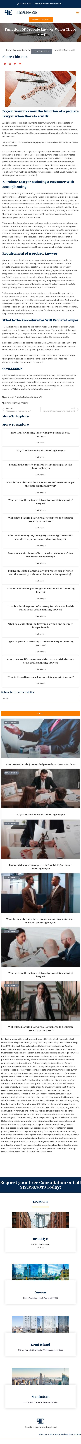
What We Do (55, 1434)
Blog (71, 1434)
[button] (77, 12)
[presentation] (19, 706)
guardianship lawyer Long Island (44, 1145)
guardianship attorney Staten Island (60, 1141)
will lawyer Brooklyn (55, 1100)
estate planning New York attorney (50, 1128)
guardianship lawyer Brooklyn (15, 1145)
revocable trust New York (59, 1090)
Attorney (9, 397)
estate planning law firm (27, 13)
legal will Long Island (10, 1039)
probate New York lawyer (23, 1083)
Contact (77, 1434)
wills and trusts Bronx (17, 1107)
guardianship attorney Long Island (17, 1138)
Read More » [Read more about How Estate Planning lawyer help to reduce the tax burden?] (41, 443)
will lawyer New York (16, 1104)
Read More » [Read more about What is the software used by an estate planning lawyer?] (41, 684)
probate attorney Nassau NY (44, 1059)
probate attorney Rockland (14, 1066)
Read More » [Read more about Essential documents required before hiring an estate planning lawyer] (41, 475)
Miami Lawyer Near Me (63, 1114)
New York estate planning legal (54, 1052)
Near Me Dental (28, 1151)
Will (40, 397)
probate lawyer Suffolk (18, 1080)
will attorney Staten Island (33, 1100)
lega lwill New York (28, 1039)
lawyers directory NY (37, 1090)
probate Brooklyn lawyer (50, 1070)
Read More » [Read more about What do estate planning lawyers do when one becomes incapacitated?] (41, 634)
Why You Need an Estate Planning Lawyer (40, 450)
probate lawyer (11, 260)
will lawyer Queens (49, 1104)
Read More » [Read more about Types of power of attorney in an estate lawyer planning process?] (41, 652)
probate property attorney (14, 1087)
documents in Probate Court (53, 233)
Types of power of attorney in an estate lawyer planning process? (40, 643)
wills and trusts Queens (49, 1111)
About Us (44, 1434)
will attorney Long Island (30, 1097)
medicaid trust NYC (58, 1049)
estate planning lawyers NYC (27, 1121)
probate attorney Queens (60, 1063)
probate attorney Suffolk (39, 1066)
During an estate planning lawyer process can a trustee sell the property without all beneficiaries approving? (40, 572)
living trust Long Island (43, 1042)
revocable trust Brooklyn (63, 1087)
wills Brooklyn (20, 1114)
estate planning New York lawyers (33, 1134)
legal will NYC (44, 1039)
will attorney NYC (71, 1097)
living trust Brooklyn (23, 1042)
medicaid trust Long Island (13, 1049)
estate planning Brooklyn (21, 1128)
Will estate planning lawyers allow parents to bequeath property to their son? (40, 519)
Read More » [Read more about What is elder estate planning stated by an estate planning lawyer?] (41, 599)
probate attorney (50, 165)
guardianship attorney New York (48, 1138)
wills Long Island (53, 1117)
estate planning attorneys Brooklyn (33, 1124)
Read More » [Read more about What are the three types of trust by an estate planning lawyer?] (41, 510)
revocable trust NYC (10, 1093)
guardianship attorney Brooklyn (64, 1134)
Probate (18, 397)
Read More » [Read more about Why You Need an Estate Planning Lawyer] (41, 457)
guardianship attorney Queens (28, 1141)
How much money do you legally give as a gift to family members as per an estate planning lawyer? (40, 537)
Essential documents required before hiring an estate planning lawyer (40, 466)
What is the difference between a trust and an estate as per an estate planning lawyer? (40, 484)
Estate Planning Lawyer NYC (23, 1148)
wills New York (67, 1117)
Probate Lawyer (30, 397)
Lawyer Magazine (9, 1117)
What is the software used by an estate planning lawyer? (40, 677)
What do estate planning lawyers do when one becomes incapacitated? (40, 625)
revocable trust (50, 1093)
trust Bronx (63, 1093)
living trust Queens (19, 1046)
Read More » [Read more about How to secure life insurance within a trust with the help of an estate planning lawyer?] (41, 669)
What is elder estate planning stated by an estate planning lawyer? (40, 590)
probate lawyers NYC (44, 1076)
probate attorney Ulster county (23, 1070)
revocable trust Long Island (14, 1090)
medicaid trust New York (37, 1049)
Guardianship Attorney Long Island (40, 1427)
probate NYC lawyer (44, 1083)
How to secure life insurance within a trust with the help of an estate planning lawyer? (40, 661)
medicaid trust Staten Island (27, 1052)
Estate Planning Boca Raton (40, 1114)
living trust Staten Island (39, 1046)
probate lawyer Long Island (26, 1073)
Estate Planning (12, 403)
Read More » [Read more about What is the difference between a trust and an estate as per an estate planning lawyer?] (41, 492)
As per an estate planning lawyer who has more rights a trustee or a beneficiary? (40, 554)
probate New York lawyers (53, 1121)
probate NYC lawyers (64, 1083)
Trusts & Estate (27, 11)
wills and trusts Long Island (62, 1107)
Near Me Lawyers (44, 1151)
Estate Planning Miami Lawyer (31, 1117)
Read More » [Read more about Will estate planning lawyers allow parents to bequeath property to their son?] (41, 528)
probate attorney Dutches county (57, 1056)
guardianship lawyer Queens (50, 1148)
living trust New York (63, 1042)
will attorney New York (52, 1097)
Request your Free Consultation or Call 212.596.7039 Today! (40, 1185)
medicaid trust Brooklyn (62, 1046)
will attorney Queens (10, 1100)
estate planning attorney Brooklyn (45, 1131)
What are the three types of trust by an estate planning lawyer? (40, 501)
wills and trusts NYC (29, 1111)
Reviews (64, 1434)
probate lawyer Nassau (50, 1073)
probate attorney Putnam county (31, 1063)
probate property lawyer (39, 1087)
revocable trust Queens (32, 1093)
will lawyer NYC (33, 1104)
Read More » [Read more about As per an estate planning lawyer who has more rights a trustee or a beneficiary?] (41, 563)
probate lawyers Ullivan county (43, 1080)
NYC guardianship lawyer (28, 1056)
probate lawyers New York (21, 1076)
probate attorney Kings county (15, 1059)
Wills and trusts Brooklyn (38, 1107)
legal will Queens (58, 1039)
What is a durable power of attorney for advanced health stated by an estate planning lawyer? (40, 608)
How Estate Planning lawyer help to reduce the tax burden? (40, 434)
